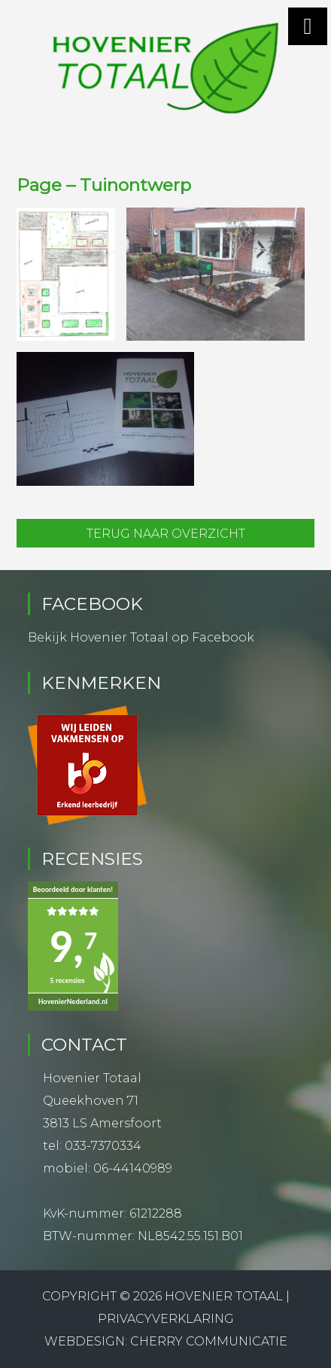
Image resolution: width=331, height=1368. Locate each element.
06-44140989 (132, 1168)
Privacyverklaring (166, 1319)
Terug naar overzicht (166, 533)
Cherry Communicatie (208, 1341)
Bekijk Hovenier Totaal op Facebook (141, 637)
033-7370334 (103, 1146)
